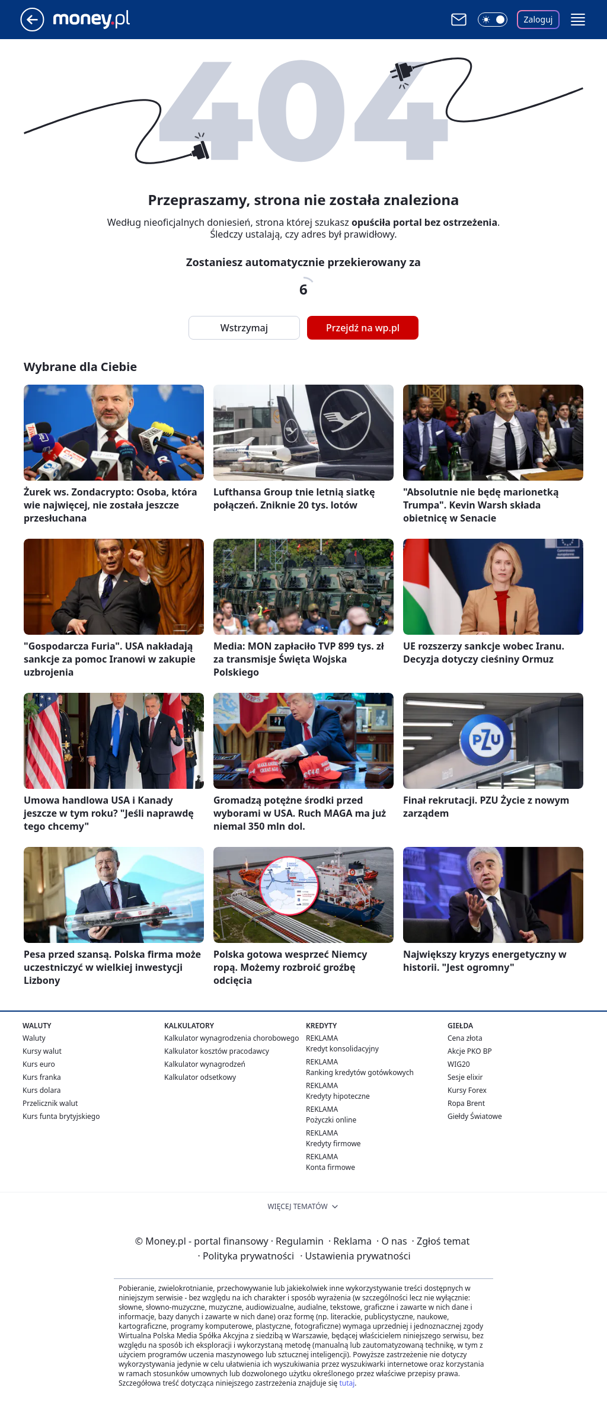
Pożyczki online (331, 1120)
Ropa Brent (466, 1103)
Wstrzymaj (244, 327)
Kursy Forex (467, 1090)
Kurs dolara (42, 1090)
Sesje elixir (465, 1077)
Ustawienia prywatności (355, 1255)
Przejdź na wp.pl (363, 327)
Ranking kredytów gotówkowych (360, 1072)
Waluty (34, 1038)
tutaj (346, 1383)
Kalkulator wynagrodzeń (204, 1064)
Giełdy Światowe (475, 1116)
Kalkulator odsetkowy (200, 1077)
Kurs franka (42, 1077)
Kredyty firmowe (333, 1144)
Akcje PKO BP (470, 1051)
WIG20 (459, 1064)
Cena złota (465, 1038)
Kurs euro (39, 1064)
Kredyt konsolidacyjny (342, 1049)
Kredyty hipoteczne (338, 1096)
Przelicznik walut (50, 1103)
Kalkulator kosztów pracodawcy (216, 1051)
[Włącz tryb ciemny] (492, 19)
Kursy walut (42, 1051)
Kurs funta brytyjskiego (61, 1116)
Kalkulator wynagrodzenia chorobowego (231, 1038)
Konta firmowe (330, 1167)
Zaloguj (538, 19)
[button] (577, 19)
